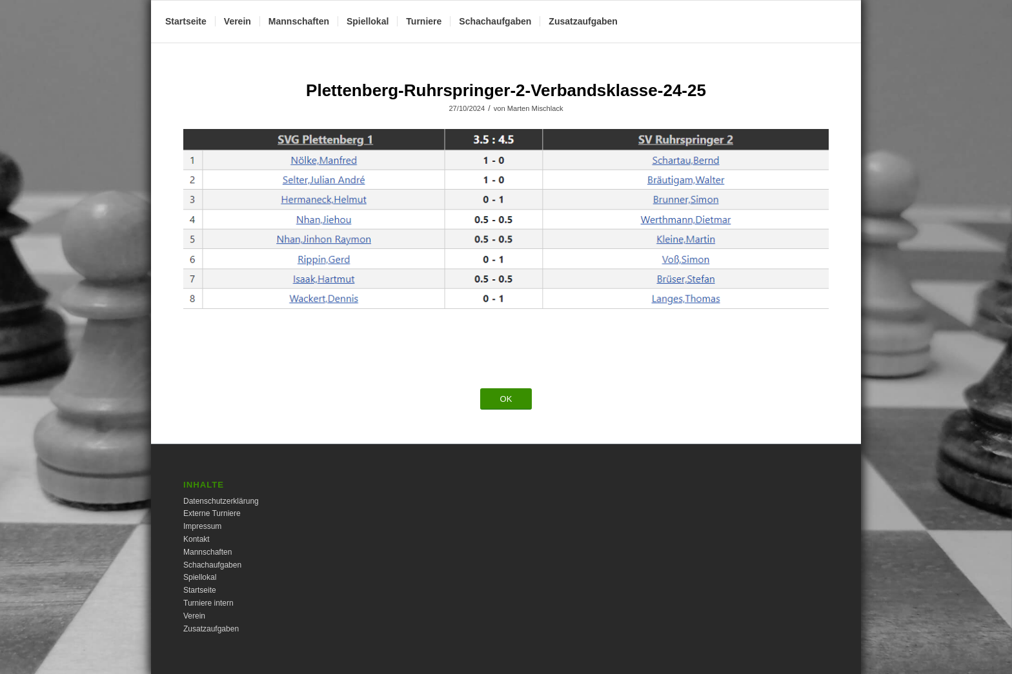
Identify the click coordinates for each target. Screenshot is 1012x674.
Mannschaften (207, 552)
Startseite (199, 590)
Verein (194, 615)
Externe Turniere (212, 513)
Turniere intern (208, 603)
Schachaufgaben (212, 565)
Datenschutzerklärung (221, 501)
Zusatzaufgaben (211, 628)
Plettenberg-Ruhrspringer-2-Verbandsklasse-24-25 (506, 90)
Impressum (202, 526)
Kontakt (196, 539)
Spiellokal (199, 577)
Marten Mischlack (535, 108)
